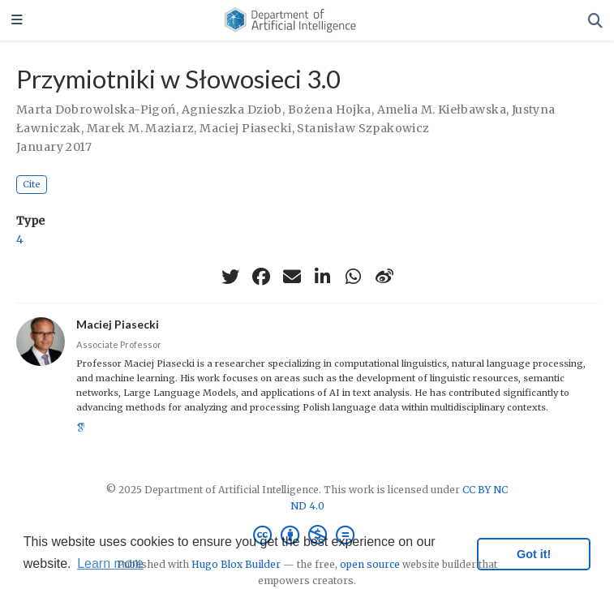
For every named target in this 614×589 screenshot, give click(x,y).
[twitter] (230, 276)
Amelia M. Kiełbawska (441, 109)
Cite (32, 184)
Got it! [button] (534, 554)
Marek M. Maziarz (141, 128)
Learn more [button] (110, 563)
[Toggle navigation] (17, 20)
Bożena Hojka (329, 109)
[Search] (595, 20)
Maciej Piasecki (245, 128)
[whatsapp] (353, 276)
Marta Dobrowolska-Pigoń (96, 109)
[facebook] (261, 276)
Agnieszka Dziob (232, 109)
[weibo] (384, 276)
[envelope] (292, 276)
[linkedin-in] (323, 276)
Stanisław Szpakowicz (363, 128)
